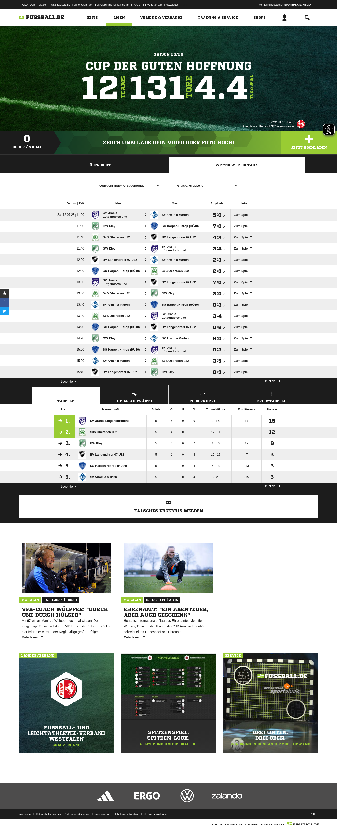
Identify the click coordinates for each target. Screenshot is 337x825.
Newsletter (172, 4)
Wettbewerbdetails (237, 165)
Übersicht (100, 165)
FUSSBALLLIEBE (60, 4)
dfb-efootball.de (83, 4)
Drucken (272, 381)
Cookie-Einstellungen (156, 814)
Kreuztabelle (271, 396)
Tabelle (66, 396)
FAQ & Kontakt (153, 4)
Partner (137, 4)
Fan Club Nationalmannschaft (112, 4)
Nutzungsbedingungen (77, 814)
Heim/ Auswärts (134, 396)
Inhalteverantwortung (127, 814)
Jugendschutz (103, 814)
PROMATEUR (27, 4)
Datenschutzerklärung (48, 814)
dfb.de (42, 4)
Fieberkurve (203, 396)
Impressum (25, 814)
